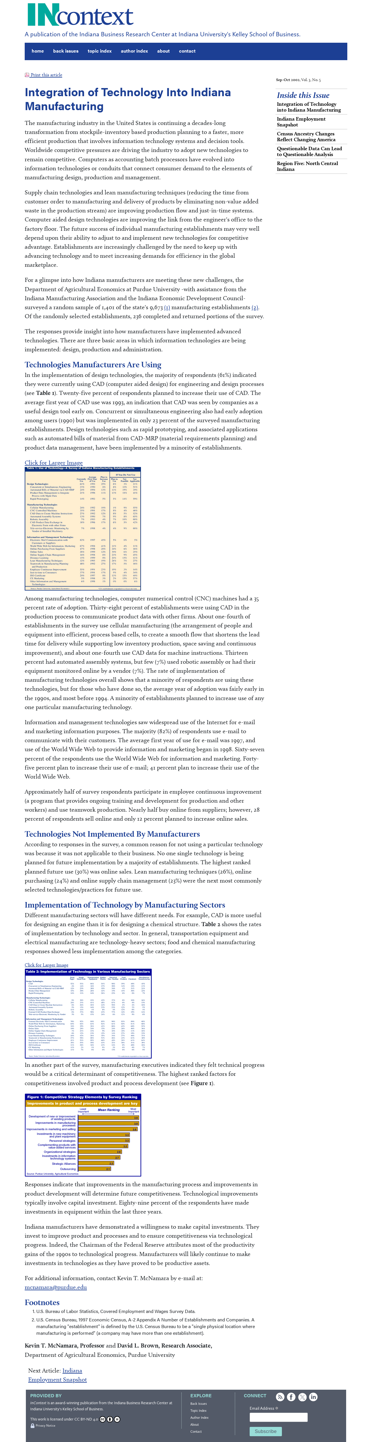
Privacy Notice (45, 1425)
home (38, 50)
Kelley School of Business (82, 1409)
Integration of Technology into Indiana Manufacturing (309, 107)
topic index (100, 50)
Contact (196, 1432)
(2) (255, 307)
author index (134, 50)
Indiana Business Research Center (141, 1402)
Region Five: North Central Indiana (307, 166)
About (194, 1425)
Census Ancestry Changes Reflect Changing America (306, 136)
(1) (167, 307)
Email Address (264, 1408)
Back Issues (198, 1404)
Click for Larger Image (54, 462)
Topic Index (198, 1411)
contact (187, 50)
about (163, 50)
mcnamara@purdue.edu (56, 1287)
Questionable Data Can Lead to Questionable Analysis (309, 151)
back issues (65, 50)
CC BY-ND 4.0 (97, 1419)
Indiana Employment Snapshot (301, 122)
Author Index (199, 1418)
